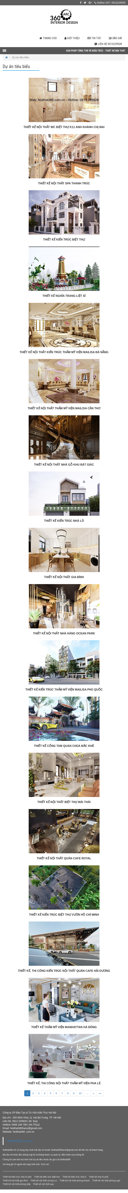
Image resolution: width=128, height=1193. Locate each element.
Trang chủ (48, 38)
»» (100, 1093)
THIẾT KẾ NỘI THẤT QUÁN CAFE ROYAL (64, 858)
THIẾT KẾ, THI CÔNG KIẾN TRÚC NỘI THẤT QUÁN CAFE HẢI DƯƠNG (64, 970)
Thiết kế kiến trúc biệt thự (47, 1176)
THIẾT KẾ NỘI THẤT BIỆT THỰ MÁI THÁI (64, 802)
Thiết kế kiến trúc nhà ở (74, 1176)
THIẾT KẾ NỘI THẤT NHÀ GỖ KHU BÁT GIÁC (64, 464)
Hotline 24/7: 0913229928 (109, 2)
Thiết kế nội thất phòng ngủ (106, 1180)
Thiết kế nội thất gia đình (15, 1180)
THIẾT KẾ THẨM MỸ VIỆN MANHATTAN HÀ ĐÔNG (64, 1027)
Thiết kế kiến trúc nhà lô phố (17, 1176)
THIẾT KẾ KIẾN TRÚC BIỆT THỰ (64, 239)
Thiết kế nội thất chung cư (43, 1180)
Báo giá (115, 38)
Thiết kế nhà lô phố (98, 1176)
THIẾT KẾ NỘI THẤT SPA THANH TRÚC (64, 183)
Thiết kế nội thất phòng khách (74, 1180)
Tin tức (94, 38)
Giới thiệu (72, 38)
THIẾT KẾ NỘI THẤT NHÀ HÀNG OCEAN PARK (64, 633)
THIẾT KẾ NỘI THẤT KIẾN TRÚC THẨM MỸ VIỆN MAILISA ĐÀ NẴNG (64, 352)
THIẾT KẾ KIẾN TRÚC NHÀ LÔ (64, 520)
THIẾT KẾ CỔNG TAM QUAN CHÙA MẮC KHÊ (64, 745)
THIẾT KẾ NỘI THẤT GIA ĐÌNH (64, 577)
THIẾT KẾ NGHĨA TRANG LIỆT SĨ (64, 295)
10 (80, 1093)
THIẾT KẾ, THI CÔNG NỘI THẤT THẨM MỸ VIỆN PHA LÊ (64, 1083)
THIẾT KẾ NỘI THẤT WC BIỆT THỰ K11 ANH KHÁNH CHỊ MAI (64, 127)
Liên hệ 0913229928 (108, 44)
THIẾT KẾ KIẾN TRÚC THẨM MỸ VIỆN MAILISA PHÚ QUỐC (64, 689)
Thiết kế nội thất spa (43, 1184)
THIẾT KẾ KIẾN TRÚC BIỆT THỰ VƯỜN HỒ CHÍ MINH (64, 914)
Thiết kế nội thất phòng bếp (16, 1184)
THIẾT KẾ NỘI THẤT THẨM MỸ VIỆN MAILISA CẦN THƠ (64, 408)
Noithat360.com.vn (20, 1141)
